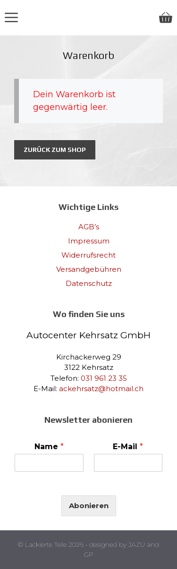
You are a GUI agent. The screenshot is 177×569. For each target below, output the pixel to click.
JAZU (136, 544)
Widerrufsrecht (88, 255)
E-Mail (128, 446)
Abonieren (89, 505)
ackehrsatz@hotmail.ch (101, 388)
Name (49, 446)
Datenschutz (89, 283)
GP (88, 554)
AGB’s (88, 226)
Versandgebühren (88, 269)
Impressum (89, 240)
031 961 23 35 (104, 378)
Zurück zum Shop (55, 149)
